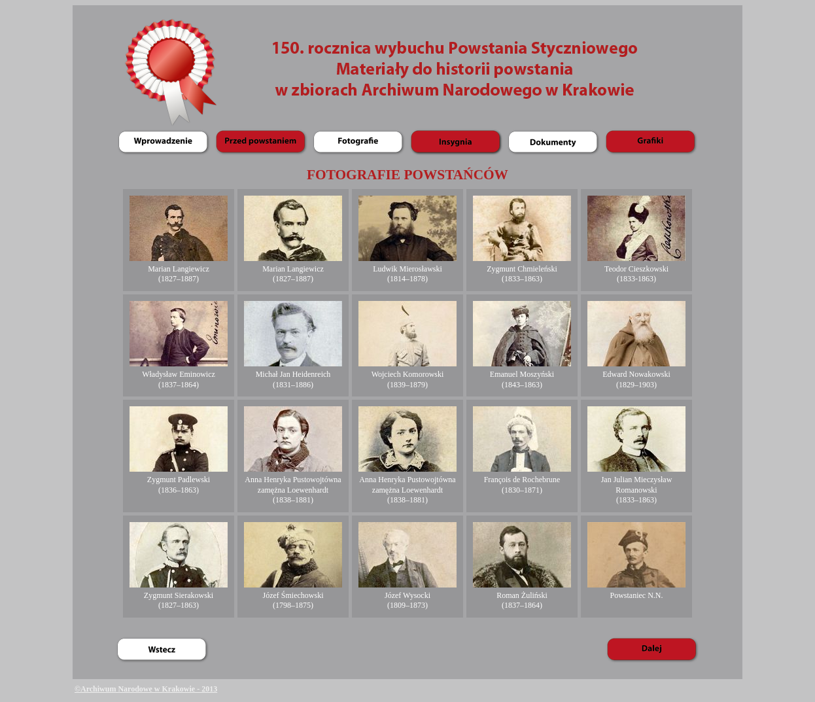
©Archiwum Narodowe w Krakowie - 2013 (146, 688)
